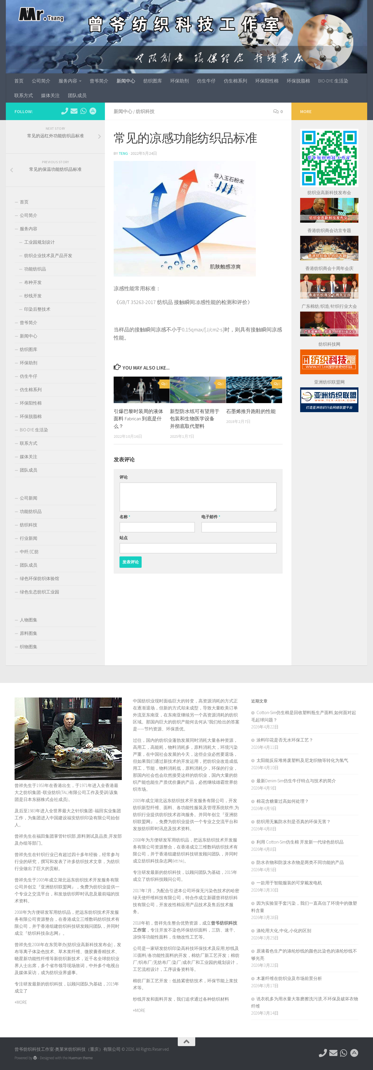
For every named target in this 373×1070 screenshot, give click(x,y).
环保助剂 (179, 81)
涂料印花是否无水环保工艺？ (284, 740)
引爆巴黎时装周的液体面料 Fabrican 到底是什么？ (138, 418)
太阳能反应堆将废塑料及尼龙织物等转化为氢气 (302, 760)
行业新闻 (28, 538)
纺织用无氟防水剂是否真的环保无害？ (293, 821)
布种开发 (33, 282)
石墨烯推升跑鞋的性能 (251, 411)
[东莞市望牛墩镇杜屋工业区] (92, 111)
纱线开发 (33, 295)
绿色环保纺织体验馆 (39, 578)
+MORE (21, 1002)
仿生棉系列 (235, 81)
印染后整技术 (37, 309)
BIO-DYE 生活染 (333, 81)
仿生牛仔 (206, 81)
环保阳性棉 (267, 81)
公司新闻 (28, 498)
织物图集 (28, 646)
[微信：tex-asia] (83, 111)
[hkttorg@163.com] (74, 111)
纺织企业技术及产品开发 (48, 255)
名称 (124, 516)
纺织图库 (152, 81)
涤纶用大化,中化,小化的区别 (283, 930)
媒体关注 (50, 95)
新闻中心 (126, 81)
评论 (123, 477)
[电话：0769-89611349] (64, 111)
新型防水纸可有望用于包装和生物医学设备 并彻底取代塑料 (194, 418)
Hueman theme (80, 1057)
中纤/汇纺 (29, 551)
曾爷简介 (99, 81)
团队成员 (77, 95)
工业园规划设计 (39, 242)
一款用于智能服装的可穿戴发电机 (289, 882)
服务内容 (68, 81)
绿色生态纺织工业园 (39, 592)
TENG (123, 153)
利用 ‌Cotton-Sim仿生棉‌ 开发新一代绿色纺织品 (300, 842)
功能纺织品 (35, 269)
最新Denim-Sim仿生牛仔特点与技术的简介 (296, 780)
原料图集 (28, 633)
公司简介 (41, 81)
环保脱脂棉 (298, 81)
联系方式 (23, 95)
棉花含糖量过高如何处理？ (282, 801)
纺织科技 (145, 111)
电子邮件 (210, 516)
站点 (123, 537)
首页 (19, 81)
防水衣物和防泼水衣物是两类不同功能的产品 (300, 862)
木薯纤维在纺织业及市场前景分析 (289, 978)
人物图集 (28, 620)
